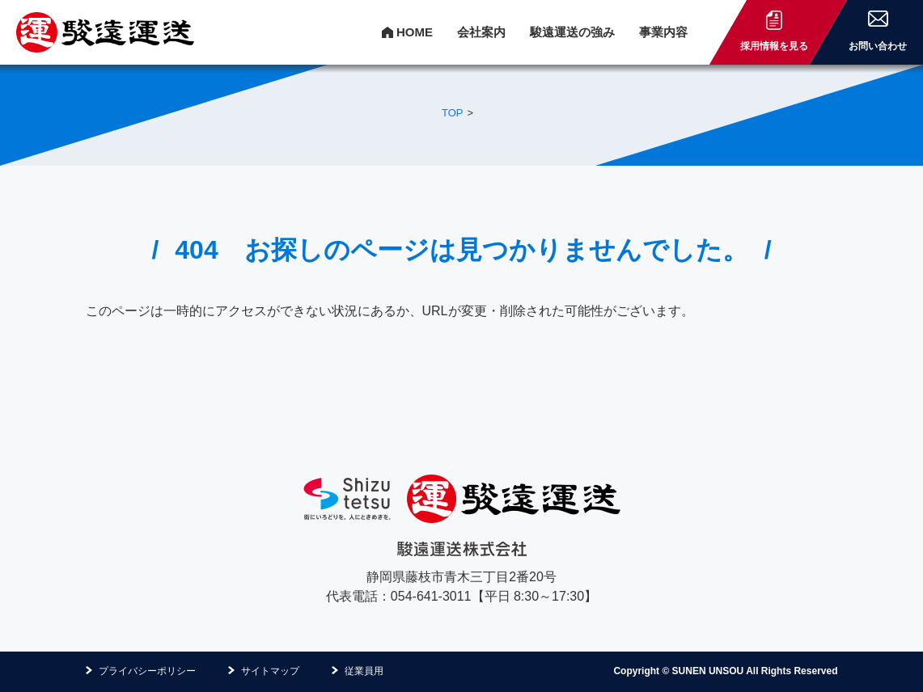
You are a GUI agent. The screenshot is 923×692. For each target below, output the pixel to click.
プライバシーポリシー (147, 671)
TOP (453, 113)
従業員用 (364, 671)
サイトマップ (270, 671)
